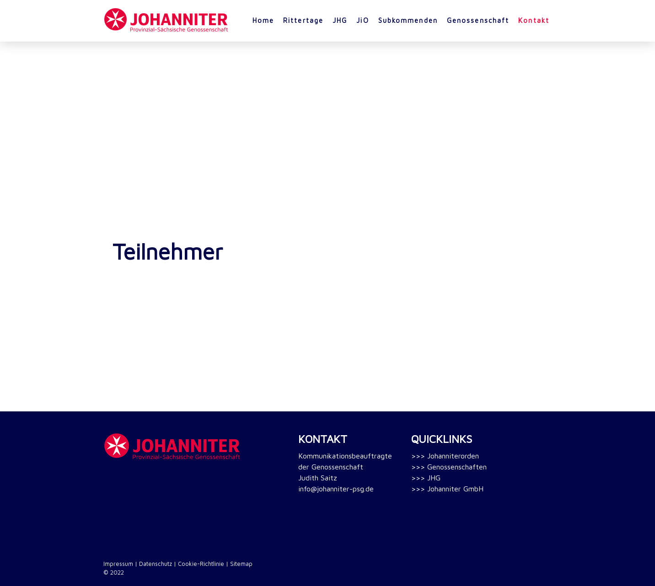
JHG (340, 20)
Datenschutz (155, 563)
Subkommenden (408, 20)
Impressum (118, 563)
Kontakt (533, 20)
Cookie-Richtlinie (201, 563)
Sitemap (241, 563)
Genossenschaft (478, 20)
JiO (362, 20)
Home (263, 20)
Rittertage (303, 20)
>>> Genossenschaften (449, 467)
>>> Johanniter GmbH (447, 489)
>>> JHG (425, 478)
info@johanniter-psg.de (336, 489)
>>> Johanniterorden (445, 456)
